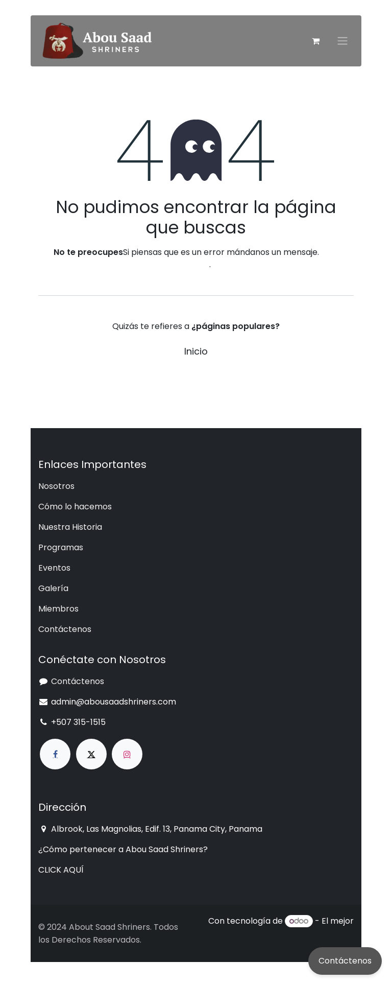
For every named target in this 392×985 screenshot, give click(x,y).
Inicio (196, 351)
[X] (91, 754)
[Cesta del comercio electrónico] (315, 41)
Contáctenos (345, 961)
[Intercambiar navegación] (342, 41)
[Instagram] (127, 754)
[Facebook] (55, 754)
